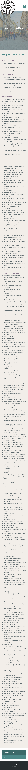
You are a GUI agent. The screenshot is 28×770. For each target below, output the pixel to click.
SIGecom (14, 766)
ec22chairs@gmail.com (10, 71)
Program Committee (8, 752)
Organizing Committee (9, 757)
